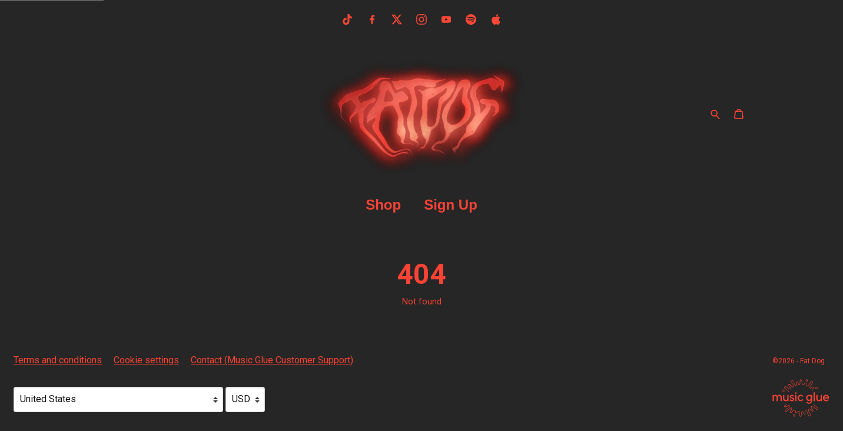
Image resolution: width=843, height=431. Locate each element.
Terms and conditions (58, 360)
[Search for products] (715, 114)
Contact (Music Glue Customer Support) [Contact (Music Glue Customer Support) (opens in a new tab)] (272, 360)
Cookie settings (146, 360)
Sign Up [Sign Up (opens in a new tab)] (450, 205)
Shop (383, 205)
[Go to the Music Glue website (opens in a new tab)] (800, 398)
